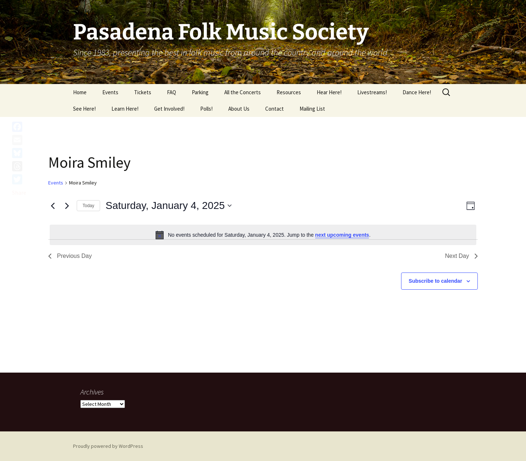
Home (80, 92)
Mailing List (312, 108)
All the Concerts (242, 92)
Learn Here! (124, 108)
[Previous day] (52, 205)
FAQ (171, 92)
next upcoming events (342, 235)
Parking (200, 92)
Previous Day (70, 256)
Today (88, 205)
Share (19, 192)
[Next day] (66, 205)
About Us (238, 108)
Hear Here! (329, 92)
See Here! (84, 108)
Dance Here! (417, 92)
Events (110, 92)
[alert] (263, 235)
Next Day (461, 256)
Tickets (142, 92)
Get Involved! (169, 108)
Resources (289, 92)
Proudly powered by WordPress (108, 446)
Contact (274, 108)
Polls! (206, 108)
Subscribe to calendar (435, 281)
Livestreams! (372, 92)
